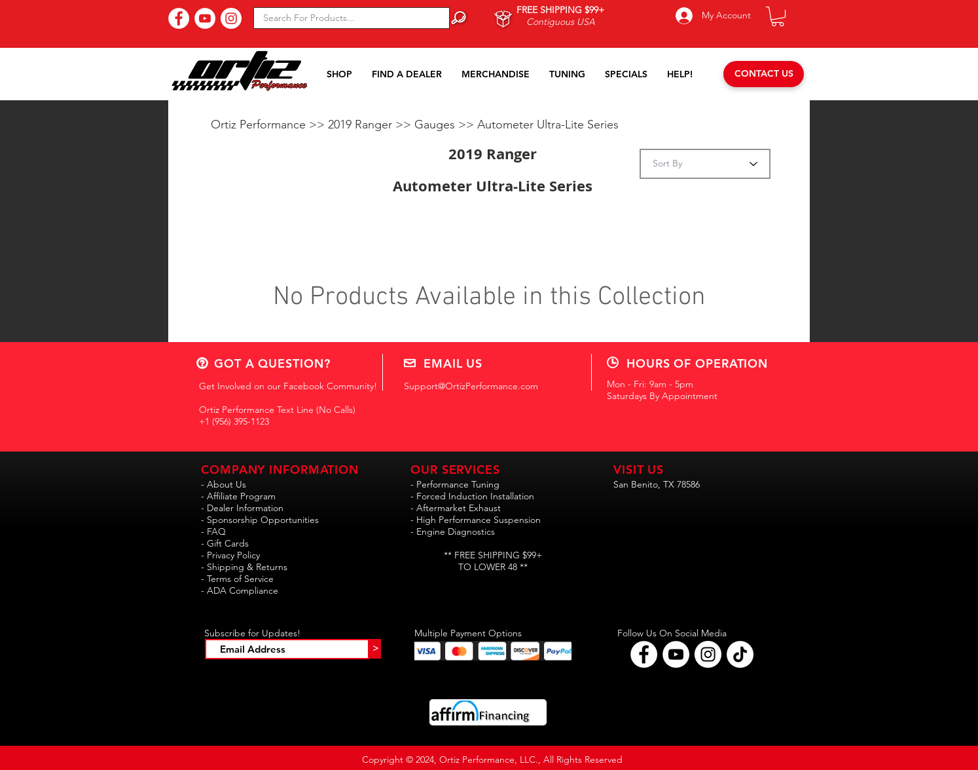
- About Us (223, 484)
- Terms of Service (237, 579)
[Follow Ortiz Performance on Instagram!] (708, 654)
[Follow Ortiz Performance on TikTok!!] (740, 654)
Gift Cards (228, 543)
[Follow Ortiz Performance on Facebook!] (643, 654)
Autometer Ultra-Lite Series (548, 124)
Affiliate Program (241, 496)
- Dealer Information (242, 508)
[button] (777, 16)
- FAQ (213, 531)
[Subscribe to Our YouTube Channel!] (204, 18)
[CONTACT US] (763, 74)
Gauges (436, 124)
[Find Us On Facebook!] (178, 18)
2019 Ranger (361, 124)
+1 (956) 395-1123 (234, 421)
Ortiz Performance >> (269, 124)
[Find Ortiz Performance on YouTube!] (675, 654)
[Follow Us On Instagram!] (231, 18)
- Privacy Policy (230, 555)
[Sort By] (705, 164)
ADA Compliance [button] (242, 590)
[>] (375, 649)
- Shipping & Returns (244, 567)
